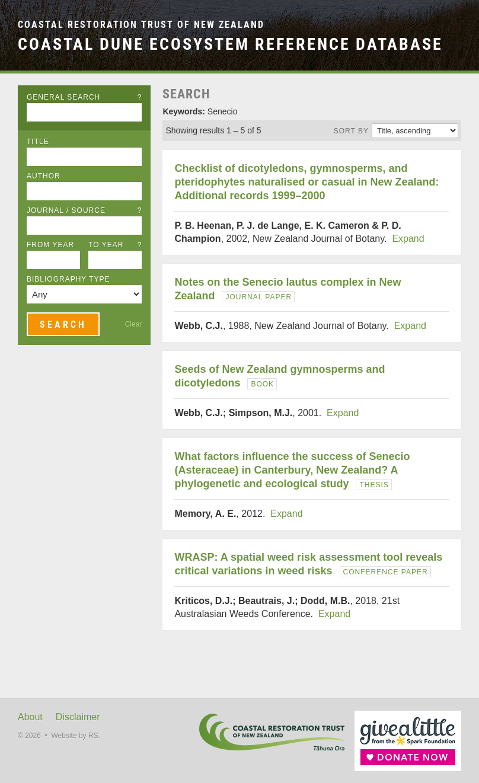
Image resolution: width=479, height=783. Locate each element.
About (30, 717)
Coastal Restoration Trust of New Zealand (141, 24)
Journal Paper (258, 297)
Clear (133, 324)
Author (43, 176)
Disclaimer (78, 717)
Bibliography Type (68, 279)
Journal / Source (84, 210)
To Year (115, 245)
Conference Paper (385, 572)
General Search (84, 97)
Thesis (373, 485)
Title (38, 142)
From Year (50, 245)
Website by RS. (75, 735)
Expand (408, 239)
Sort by (351, 131)
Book (262, 384)
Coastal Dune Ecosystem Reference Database (230, 44)
